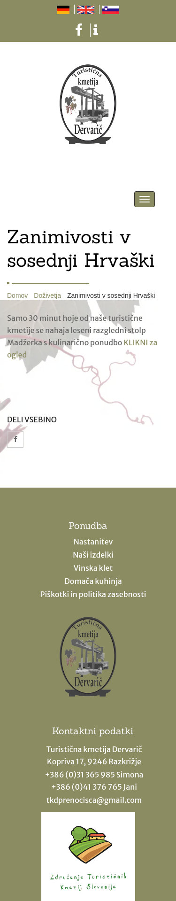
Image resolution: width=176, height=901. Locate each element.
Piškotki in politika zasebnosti (93, 594)
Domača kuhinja (93, 581)
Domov (17, 295)
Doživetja (47, 295)
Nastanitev (93, 541)
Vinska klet (93, 568)
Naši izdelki (93, 554)
